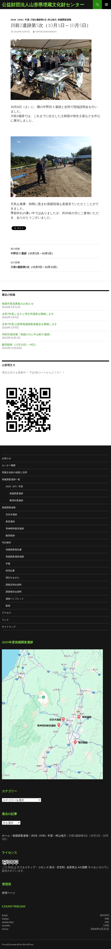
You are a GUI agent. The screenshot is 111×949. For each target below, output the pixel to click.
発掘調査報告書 (14, 549)
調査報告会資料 (14, 591)
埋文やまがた (12, 577)
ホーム (6, 835)
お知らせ (6, 458)
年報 (8, 563)
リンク (5, 619)
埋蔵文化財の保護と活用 (14, 472)
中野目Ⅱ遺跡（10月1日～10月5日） (55, 251)
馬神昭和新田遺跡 (15, 528)
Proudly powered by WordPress (18, 944)
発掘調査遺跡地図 (15, 556)
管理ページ (8, 892)
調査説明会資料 (14, 584)
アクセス (6, 612)
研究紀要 (10, 570)
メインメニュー (106, 4)
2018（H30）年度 (20, 19)
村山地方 (52, 19)
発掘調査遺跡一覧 (11, 479)
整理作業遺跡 (16, 500)
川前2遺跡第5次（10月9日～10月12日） (55, 264)
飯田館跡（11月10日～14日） (20, 344)
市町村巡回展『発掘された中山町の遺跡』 (27, 334)
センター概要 (9, 465)
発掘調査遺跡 (16, 493)
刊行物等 (6, 542)
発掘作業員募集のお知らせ (18, 303)
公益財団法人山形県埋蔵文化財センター (43, 4)
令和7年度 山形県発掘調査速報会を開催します (29, 324)
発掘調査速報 (64, 19)
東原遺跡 (10, 521)
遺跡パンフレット (15, 598)
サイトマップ (9, 626)
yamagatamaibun (46, 31)
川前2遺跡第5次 (38, 19)
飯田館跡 (10, 535)
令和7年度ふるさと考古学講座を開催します (28, 313)
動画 (8, 605)
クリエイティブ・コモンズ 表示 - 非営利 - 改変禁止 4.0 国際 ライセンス (59, 867)
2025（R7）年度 (14, 486)
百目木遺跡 (11, 514)
